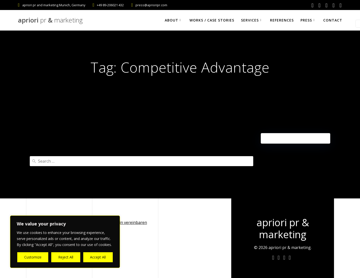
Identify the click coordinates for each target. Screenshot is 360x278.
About (171, 20)
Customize (33, 257)
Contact (332, 20)
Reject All (65, 257)
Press (306, 20)
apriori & (50, 20)
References (282, 20)
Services (250, 20)
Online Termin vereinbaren (121, 222)
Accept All (98, 257)
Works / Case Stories (212, 20)
